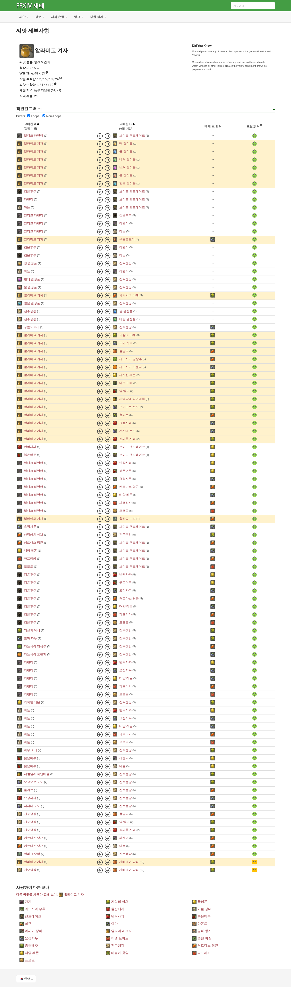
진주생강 (125, 263)
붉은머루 (30, 454)
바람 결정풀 (127, 159)
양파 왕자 (202, 931)
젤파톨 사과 (127, 439)
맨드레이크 (30, 916)
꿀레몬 (199, 901)
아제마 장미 (30, 931)
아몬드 (199, 923)
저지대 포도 (127, 431)
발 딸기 (124, 391)
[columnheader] (19, 126)
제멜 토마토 (117, 938)
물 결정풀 (126, 151)
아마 (112, 923)
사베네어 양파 (129, 862)
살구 (25, 923)
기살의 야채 (127, 335)
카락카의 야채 (129, 295)
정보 (39, 17)
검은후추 (30, 191)
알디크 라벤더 (33, 135)
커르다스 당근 (129, 486)
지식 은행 (59, 17)
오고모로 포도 (129, 407)
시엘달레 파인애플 (132, 399)
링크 (78, 17)
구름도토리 (127, 239)
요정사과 (125, 423)
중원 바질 (202, 938)
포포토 (124, 510)
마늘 (27, 207)
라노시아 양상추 (130, 359)
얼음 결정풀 (127, 183)
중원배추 (28, 945)
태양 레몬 (126, 494)
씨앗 (24, 17)
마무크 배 (126, 383)
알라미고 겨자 (33, 143)
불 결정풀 (126, 175)
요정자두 (125, 478)
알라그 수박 (127, 518)
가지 (25, 901)
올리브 (124, 415)
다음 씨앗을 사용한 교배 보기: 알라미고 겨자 (50, 894)
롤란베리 (115, 909)
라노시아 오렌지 (130, 367)
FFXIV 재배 (30, 5)
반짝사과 (30, 446)
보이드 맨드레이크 (132, 135)
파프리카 (125, 502)
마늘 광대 (202, 909)
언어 (26, 978)
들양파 (124, 351)
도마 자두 (126, 343)
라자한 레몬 (127, 375)
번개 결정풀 (127, 167)
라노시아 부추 (32, 909)
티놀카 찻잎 (117, 953)
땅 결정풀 (126, 143)
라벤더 (28, 199)
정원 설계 (98, 17)
